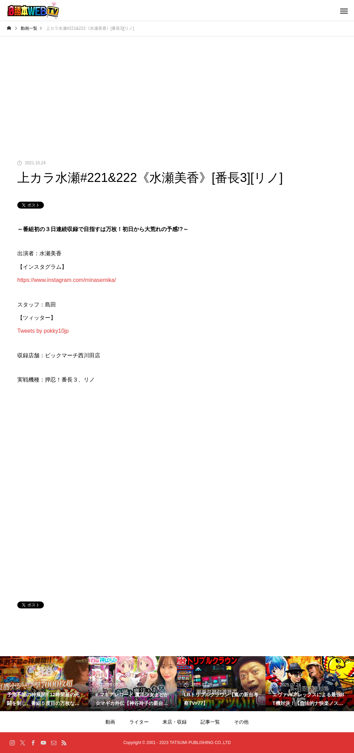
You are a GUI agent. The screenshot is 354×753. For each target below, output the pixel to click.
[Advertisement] (177, 88)
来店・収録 (174, 722)
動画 (110, 722)
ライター (139, 722)
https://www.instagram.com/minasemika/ (66, 280)
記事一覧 (210, 722)
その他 (241, 722)
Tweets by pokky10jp (43, 331)
